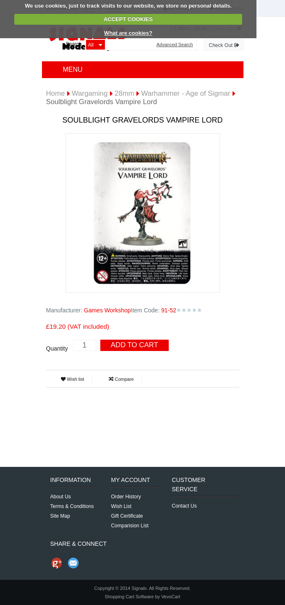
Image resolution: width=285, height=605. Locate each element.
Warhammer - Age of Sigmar (185, 93)
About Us (60, 497)
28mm (124, 93)
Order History (126, 497)
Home (55, 93)
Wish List (121, 506)
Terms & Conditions (72, 506)
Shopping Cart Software (129, 596)
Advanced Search (175, 44)
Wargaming (89, 93)
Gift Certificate (127, 516)
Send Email (73, 563)
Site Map (60, 516)
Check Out (223, 45)
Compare (121, 379)
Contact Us (184, 506)
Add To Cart (134, 345)
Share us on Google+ (56, 563)
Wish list (72, 379)
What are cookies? (128, 33)
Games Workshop (107, 310)
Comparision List (129, 526)
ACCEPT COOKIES (128, 19)
